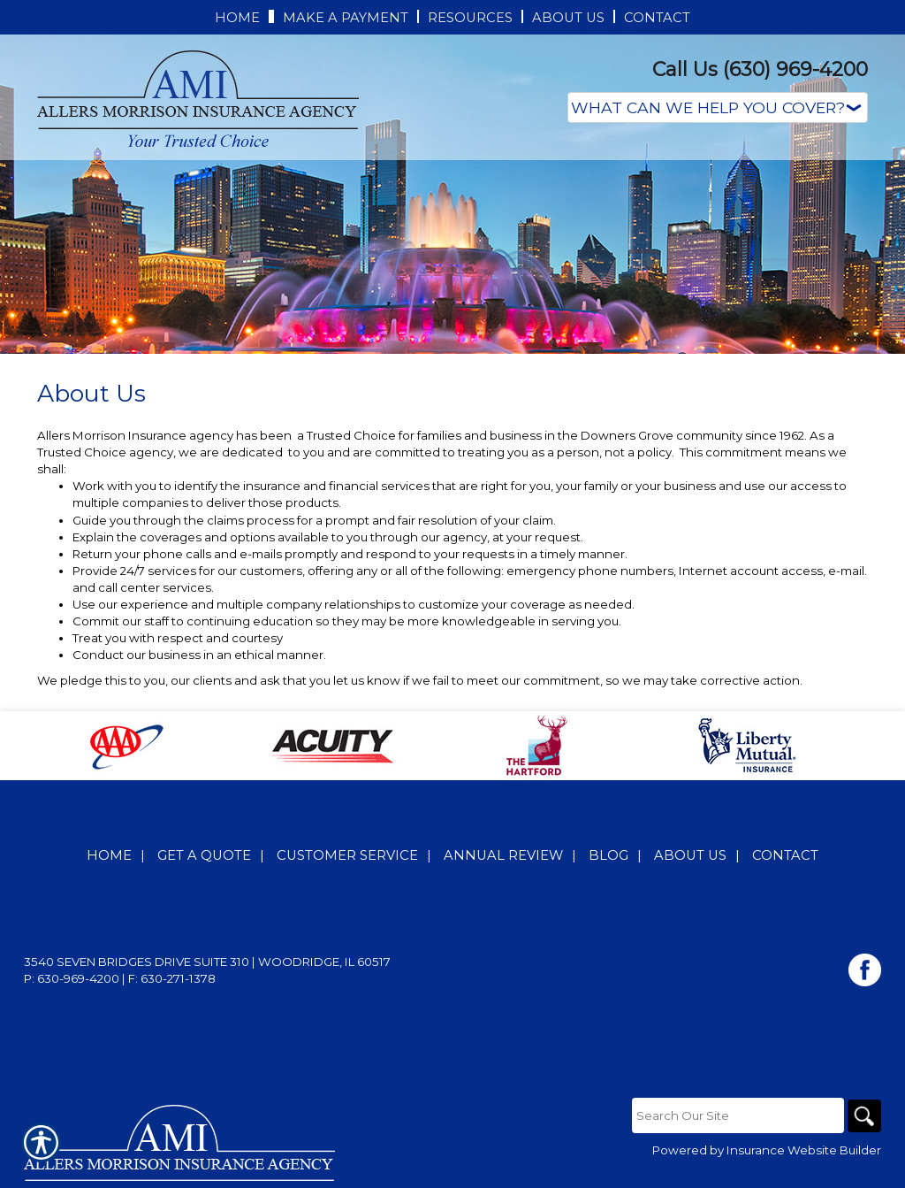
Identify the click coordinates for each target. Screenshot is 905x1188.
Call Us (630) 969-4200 (760, 69)
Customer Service (347, 855)
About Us (690, 855)
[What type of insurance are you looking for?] (717, 107)
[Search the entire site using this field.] (735, 1115)
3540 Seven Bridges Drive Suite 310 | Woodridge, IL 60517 (207, 961)
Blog (608, 855)
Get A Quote (204, 855)
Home (109, 855)
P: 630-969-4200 (71, 978)
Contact (785, 855)
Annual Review (503, 855)
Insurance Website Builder (803, 1150)
